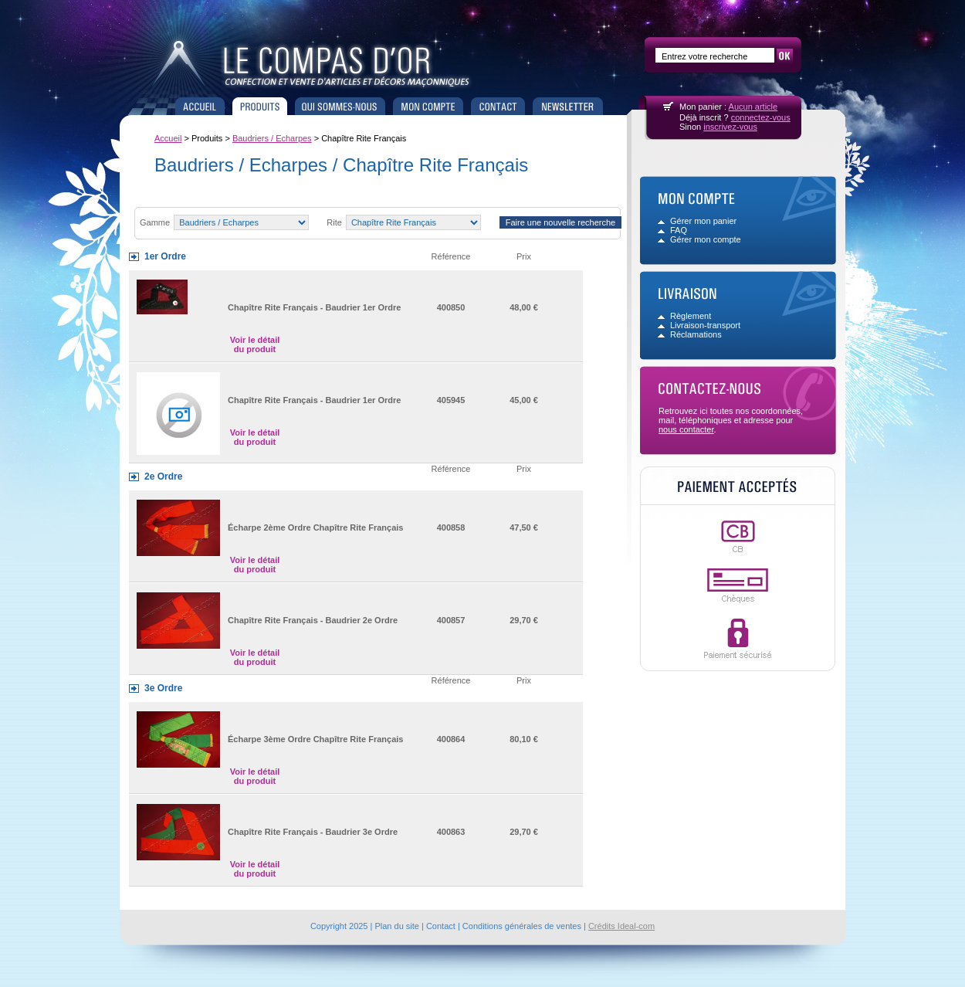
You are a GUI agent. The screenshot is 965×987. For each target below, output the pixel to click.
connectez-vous (761, 117)
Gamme (155, 222)
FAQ (678, 230)
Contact (498, 106)
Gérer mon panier (703, 221)
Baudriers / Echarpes (272, 138)
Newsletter (568, 106)
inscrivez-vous (730, 126)
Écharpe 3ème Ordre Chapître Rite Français (315, 739)
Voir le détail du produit (255, 344)
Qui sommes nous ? (340, 106)
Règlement (690, 316)
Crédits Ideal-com (621, 926)
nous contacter (686, 429)
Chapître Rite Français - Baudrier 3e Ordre (313, 831)
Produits (260, 106)
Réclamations (696, 334)
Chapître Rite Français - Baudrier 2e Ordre (313, 620)
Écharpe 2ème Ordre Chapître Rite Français (315, 527)
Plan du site (396, 926)
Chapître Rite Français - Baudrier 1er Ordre (314, 307)
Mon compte (428, 106)
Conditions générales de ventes (521, 926)
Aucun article (753, 106)
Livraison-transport (705, 325)
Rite (335, 222)
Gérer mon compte (705, 239)
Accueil (200, 106)
